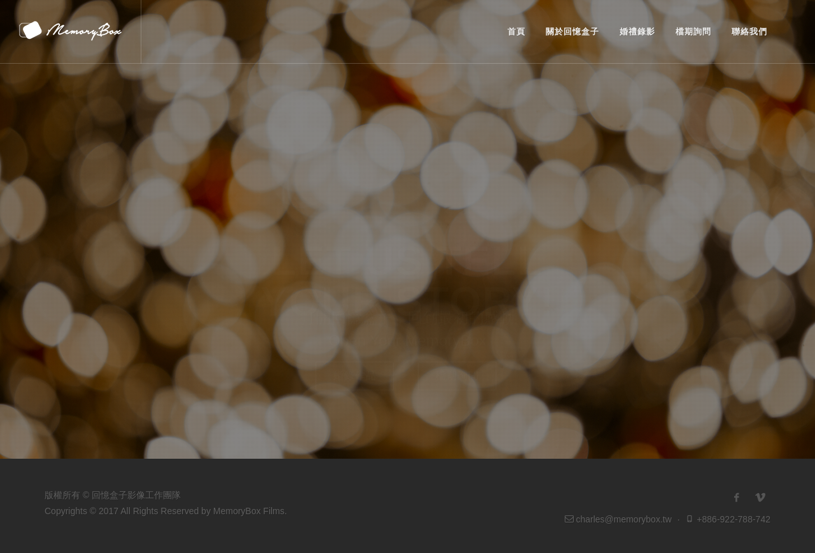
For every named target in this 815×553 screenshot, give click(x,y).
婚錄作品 (354, 346)
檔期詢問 (457, 346)
